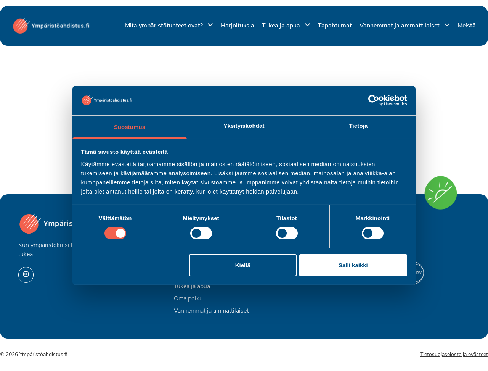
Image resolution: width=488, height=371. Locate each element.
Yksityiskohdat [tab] (243, 126)
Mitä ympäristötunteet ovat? (164, 26)
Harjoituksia (237, 26)
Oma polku (188, 299)
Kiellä (242, 265)
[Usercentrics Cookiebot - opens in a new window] (373, 100)
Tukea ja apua (282, 26)
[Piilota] (208, 25)
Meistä (467, 26)
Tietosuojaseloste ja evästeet (454, 355)
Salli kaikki (353, 265)
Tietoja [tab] (358, 126)
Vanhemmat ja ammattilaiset (400, 26)
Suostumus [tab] (130, 127)
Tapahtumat (335, 26)
